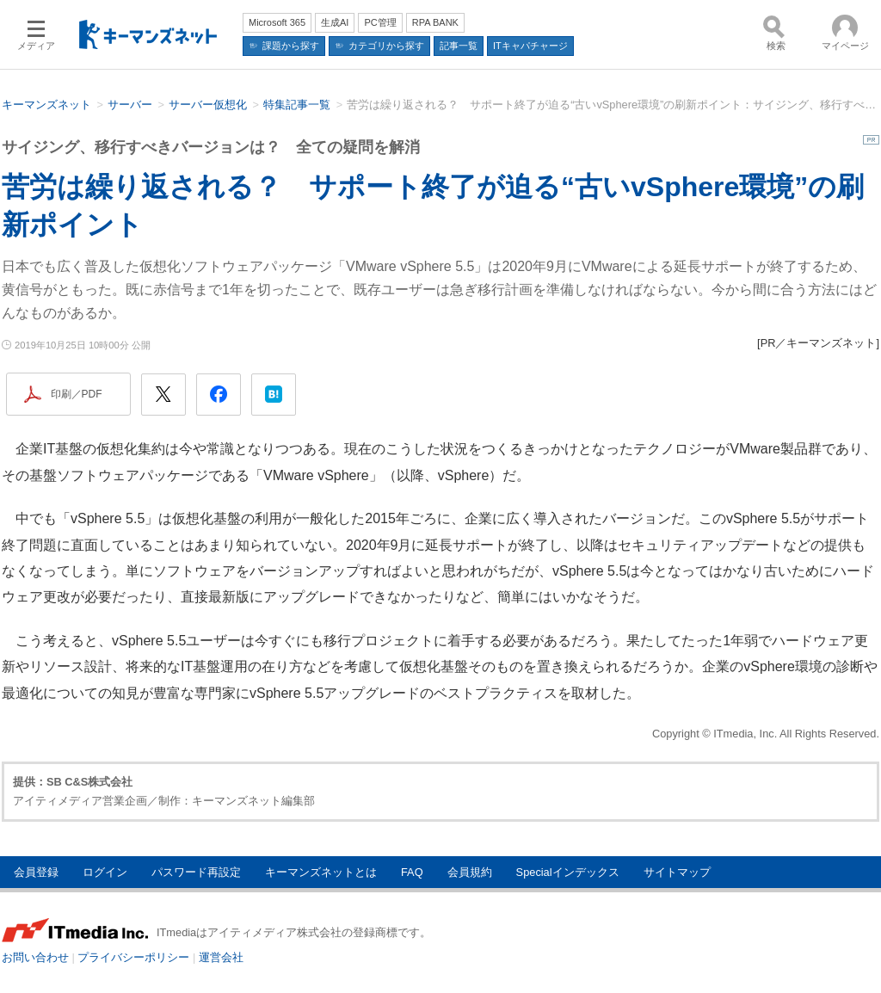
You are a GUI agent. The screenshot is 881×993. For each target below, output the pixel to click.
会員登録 (36, 872)
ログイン (105, 872)
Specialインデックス (567, 872)
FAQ (412, 872)
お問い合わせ (35, 957)
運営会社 (221, 957)
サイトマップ (677, 872)
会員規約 (469, 872)
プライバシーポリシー (133, 957)
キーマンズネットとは (321, 872)
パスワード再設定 (196, 872)
